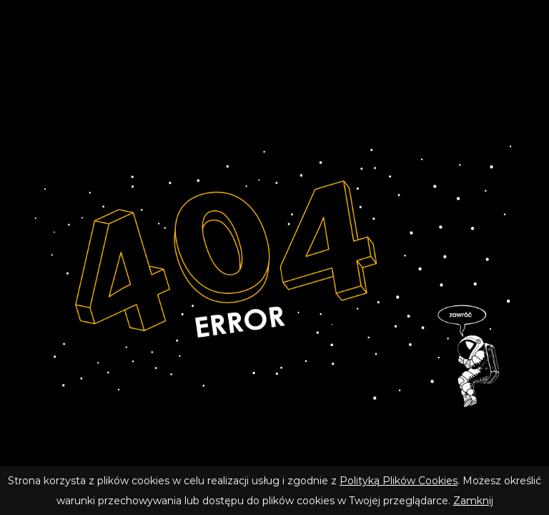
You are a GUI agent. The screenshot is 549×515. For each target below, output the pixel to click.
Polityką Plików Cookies (399, 480)
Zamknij (473, 500)
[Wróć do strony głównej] (274, 273)
